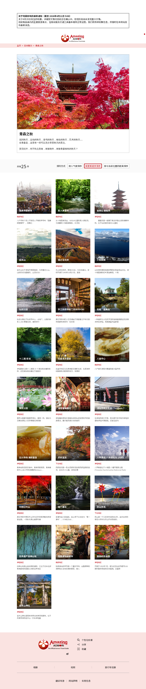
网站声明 (73, 680)
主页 (19, 46)
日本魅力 (28, 46)
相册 (35, 667)
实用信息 (86, 680)
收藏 (81, 649)
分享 (81, 644)
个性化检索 (85, 640)
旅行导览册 (110, 667)
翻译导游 (60, 680)
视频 (73, 667)
